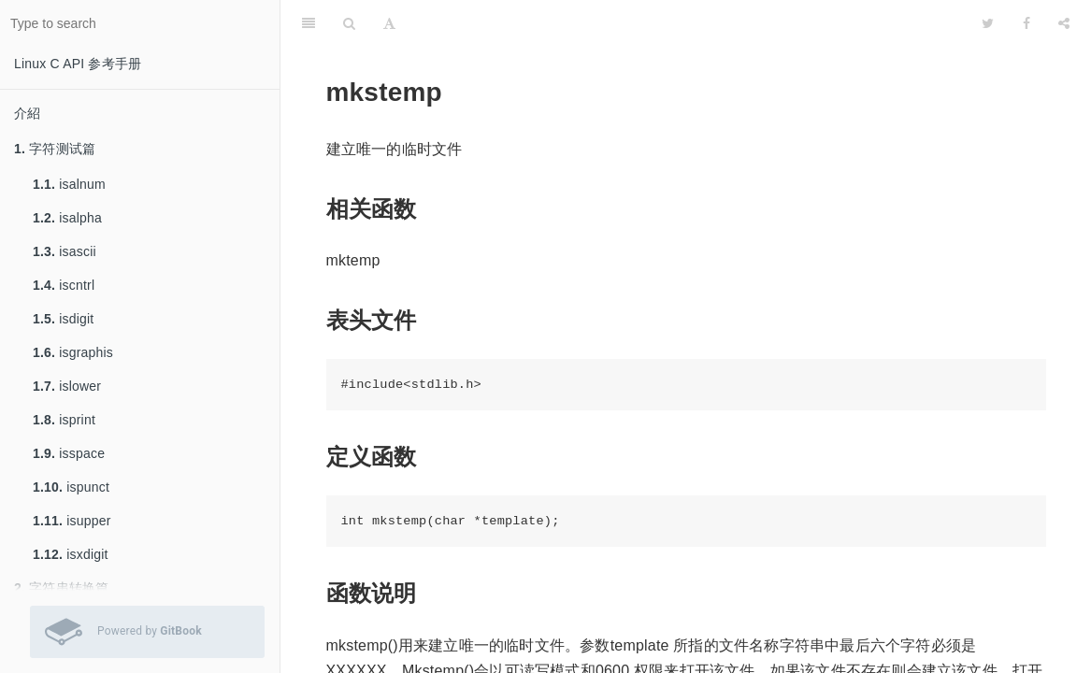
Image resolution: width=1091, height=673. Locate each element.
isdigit (63, 318)
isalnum (69, 184)
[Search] (349, 23)
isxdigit (70, 554)
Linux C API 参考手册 (77, 63)
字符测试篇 (54, 148)
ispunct (71, 487)
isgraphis (73, 352)
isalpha (67, 217)
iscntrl (63, 285)
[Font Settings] (389, 23)
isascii (64, 251)
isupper (72, 520)
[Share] (1064, 23)
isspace (69, 453)
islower (67, 386)
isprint (64, 419)
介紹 (27, 113)
